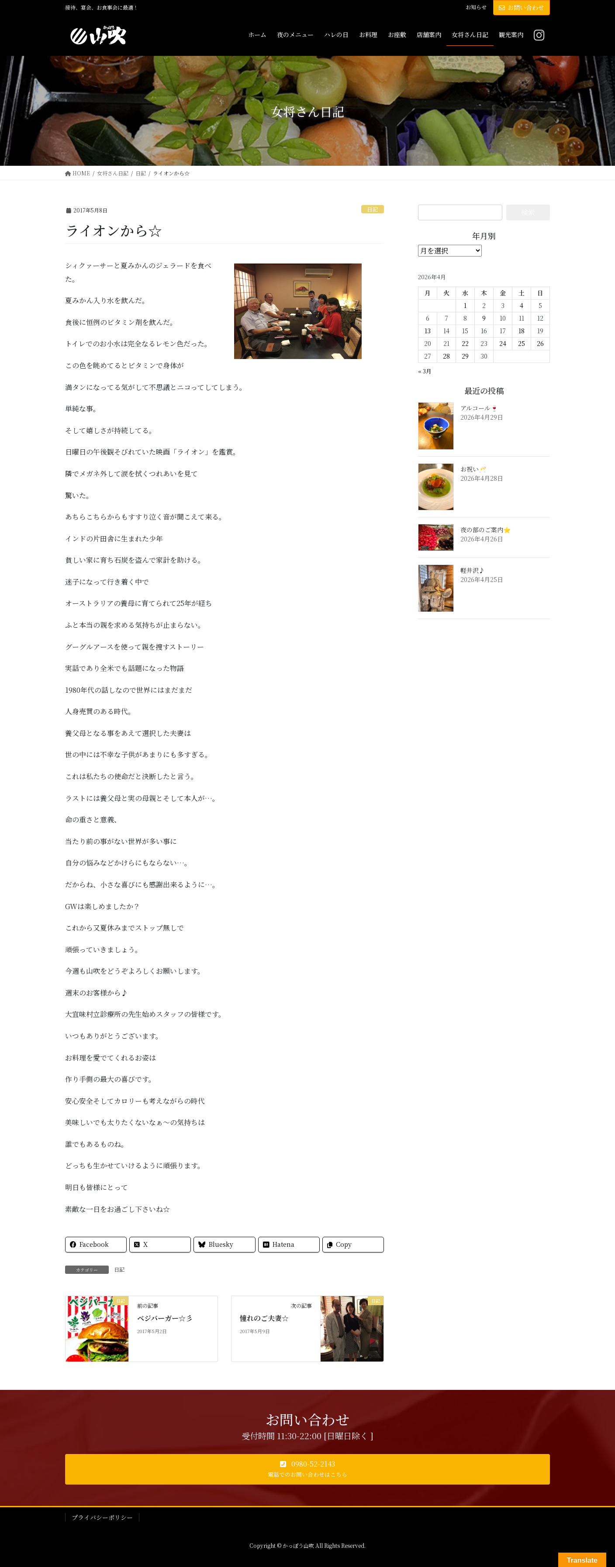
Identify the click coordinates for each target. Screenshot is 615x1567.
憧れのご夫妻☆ (264, 1318)
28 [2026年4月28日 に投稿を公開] (446, 356)
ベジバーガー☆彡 (165, 1318)
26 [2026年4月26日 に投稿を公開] (540, 343)
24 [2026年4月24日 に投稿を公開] (502, 343)
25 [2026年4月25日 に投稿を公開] (521, 343)
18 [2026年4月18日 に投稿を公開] (521, 330)
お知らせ (476, 6)
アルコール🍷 (479, 408)
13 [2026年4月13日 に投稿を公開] (428, 330)
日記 (372, 209)
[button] (307, 1469)
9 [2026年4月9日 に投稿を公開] (484, 318)
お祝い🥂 (473, 469)
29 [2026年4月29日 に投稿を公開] (465, 356)
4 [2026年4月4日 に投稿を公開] (521, 305)
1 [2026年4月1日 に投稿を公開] (465, 305)
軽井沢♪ (472, 570)
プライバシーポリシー (102, 1517)
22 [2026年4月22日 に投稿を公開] (465, 343)
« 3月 (425, 371)
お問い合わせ (521, 7)
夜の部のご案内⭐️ (485, 529)
